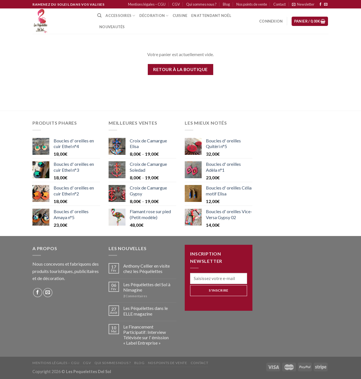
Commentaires (135, 296)
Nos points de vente (251, 4)
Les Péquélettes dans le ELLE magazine (145, 310)
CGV (176, 4)
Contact (279, 4)
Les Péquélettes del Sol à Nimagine (146, 287)
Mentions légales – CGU (147, 4)
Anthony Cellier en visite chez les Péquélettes (146, 268)
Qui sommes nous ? (201, 4)
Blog (226, 4)
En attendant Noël (211, 15)
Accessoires (120, 15)
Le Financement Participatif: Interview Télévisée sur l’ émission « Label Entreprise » (146, 335)
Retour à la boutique (180, 69)
